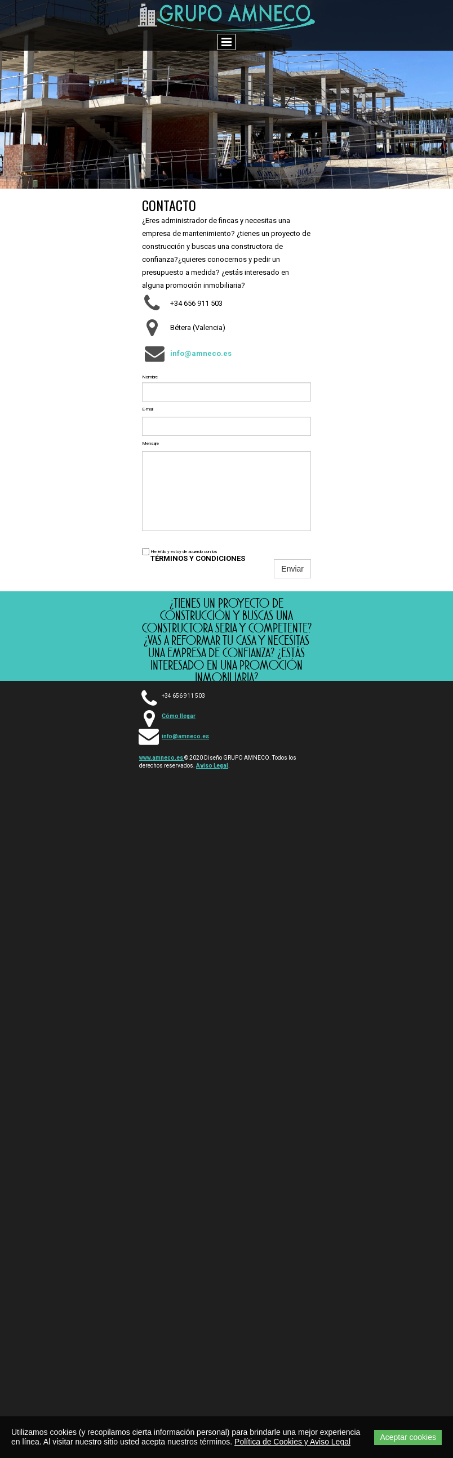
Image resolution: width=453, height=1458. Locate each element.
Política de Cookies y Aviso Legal (292, 1441)
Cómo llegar (179, 716)
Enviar (292, 568)
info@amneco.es (185, 736)
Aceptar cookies (408, 1437)
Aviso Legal (212, 766)
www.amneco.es (161, 758)
